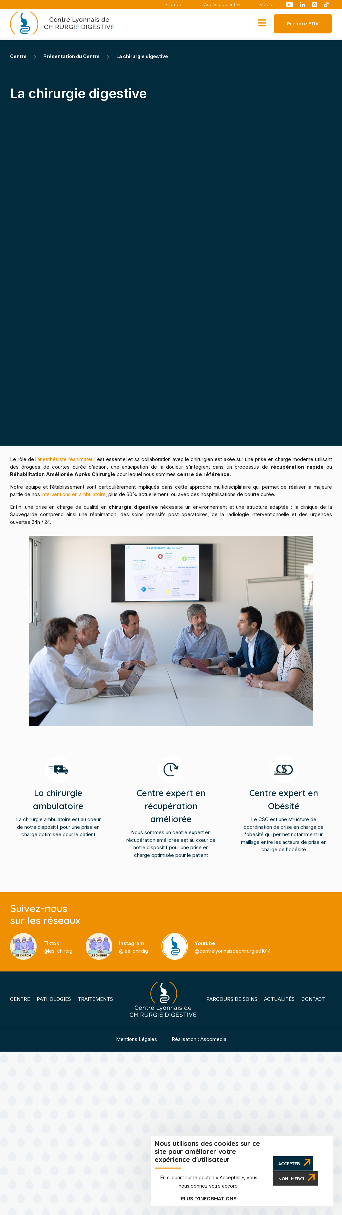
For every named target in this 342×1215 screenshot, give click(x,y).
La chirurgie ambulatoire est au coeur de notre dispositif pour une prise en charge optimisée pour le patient (58, 812)
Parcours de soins (231, 999)
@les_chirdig (57, 947)
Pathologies (54, 999)
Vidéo (266, 4)
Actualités (279, 999)
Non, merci (291, 1178)
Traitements (95, 999)
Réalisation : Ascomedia (199, 1039)
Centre (20, 999)
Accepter (289, 1163)
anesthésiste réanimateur (66, 459)
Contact (175, 4)
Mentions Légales (136, 1039)
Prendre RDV (303, 23)
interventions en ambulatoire (73, 494)
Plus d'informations (208, 1198)
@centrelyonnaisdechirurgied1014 (233, 947)
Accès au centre (222, 4)
